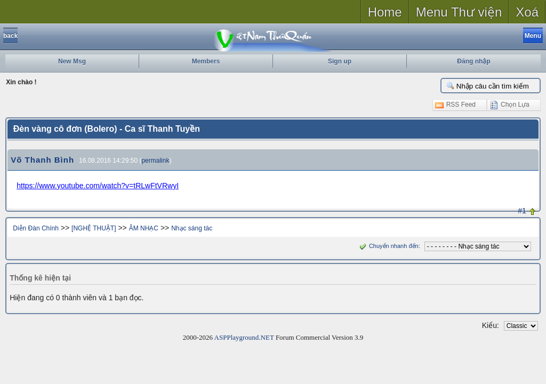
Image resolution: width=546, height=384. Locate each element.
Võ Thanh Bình (42, 159)
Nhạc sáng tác (191, 228)
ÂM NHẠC (143, 228)
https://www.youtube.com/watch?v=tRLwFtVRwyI (98, 185)
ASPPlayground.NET (244, 337)
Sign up (339, 61)
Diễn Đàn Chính (36, 228)
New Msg (72, 61)
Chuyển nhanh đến (388, 246)
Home (385, 12)
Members (206, 61)
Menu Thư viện (459, 12)
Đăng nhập (473, 61)
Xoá (527, 12)
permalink (155, 160)
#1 (522, 210)
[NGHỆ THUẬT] (93, 228)
